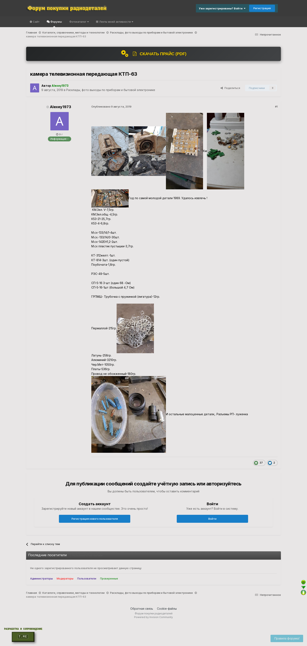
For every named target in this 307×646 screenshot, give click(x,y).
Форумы (56, 23)
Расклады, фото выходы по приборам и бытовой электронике (110, 90)
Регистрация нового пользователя (95, 518)
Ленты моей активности (115, 21)
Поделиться (230, 88)
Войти (212, 518)
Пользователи (86, 578)
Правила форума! (286, 638)
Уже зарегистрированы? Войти (222, 8)
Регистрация (262, 8)
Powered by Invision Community (153, 617)
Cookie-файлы (167, 608)
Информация (59, 138)
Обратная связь (141, 608)
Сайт (35, 21)
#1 (276, 106)
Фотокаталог (79, 21)
